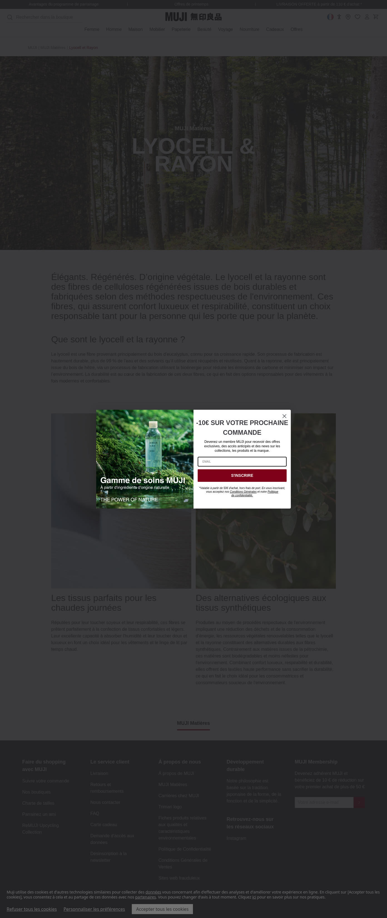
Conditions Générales (243, 491)
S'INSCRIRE (242, 475)
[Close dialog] (284, 416)
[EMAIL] (242, 462)
